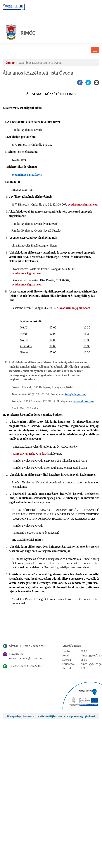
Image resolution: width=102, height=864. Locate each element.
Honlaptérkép (14, 716)
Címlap (10, 62)
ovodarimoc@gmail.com (83, 204)
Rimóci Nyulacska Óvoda (29, 453)
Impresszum (29, 716)
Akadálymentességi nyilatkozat (79, 716)
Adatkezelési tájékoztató (49, 716)
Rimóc (20, 32)
